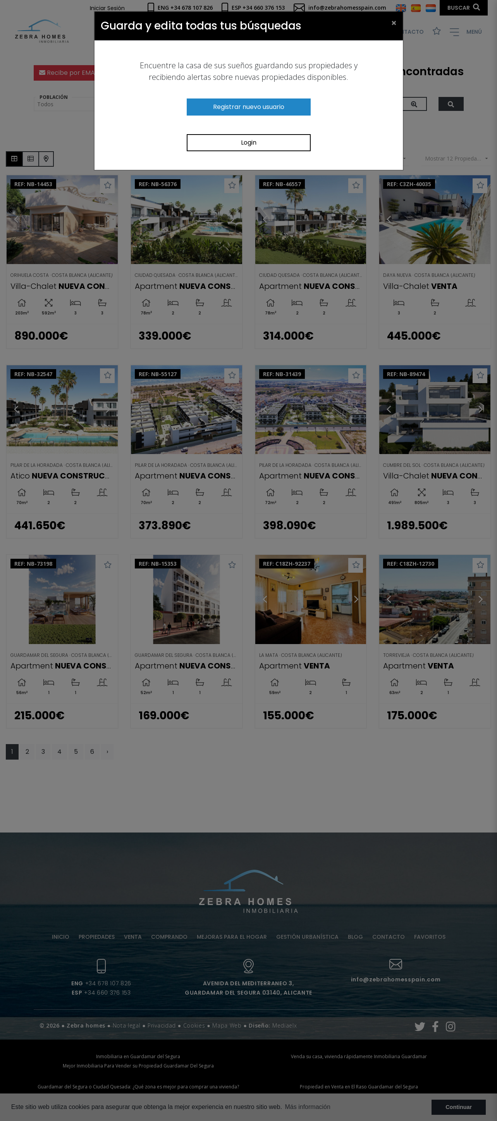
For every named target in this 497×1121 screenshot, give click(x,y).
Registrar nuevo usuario (248, 106)
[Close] (394, 22)
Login (248, 142)
